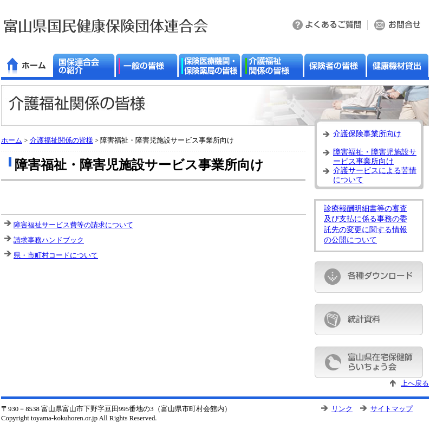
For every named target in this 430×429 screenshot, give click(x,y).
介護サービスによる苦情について (374, 174)
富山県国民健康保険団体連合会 (106, 26)
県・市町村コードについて (56, 255)
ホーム (11, 140)
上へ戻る (415, 383)
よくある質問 (328, 26)
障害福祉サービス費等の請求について (73, 225)
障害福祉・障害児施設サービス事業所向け (374, 155)
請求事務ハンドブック (49, 240)
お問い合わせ (398, 26)
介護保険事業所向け (367, 134)
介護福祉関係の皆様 (61, 140)
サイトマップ (391, 409)
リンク (342, 409)
